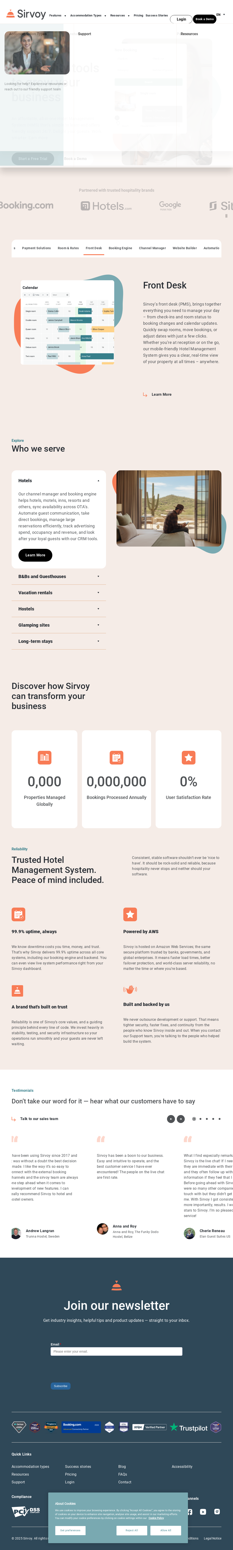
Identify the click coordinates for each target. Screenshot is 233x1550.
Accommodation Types (89, 12)
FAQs (122, 1474)
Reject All (132, 1530)
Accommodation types (30, 1466)
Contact (124, 1482)
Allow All (165, 1530)
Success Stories (157, 11)
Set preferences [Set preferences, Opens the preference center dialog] (70, 1530)
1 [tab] (194, 1119)
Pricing (138, 11)
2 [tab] (200, 1119)
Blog (122, 1466)
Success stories (78, 1466)
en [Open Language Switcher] (221, 10)
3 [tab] (207, 1119)
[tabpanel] (116, 339)
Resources (121, 12)
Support (18, 1482)
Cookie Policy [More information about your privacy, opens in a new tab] (156, 1518)
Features (58, 12)
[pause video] (226, 216)
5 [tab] (219, 1119)
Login (70, 1482)
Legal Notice (212, 1538)
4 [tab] (213, 1119)
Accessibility (182, 1466)
